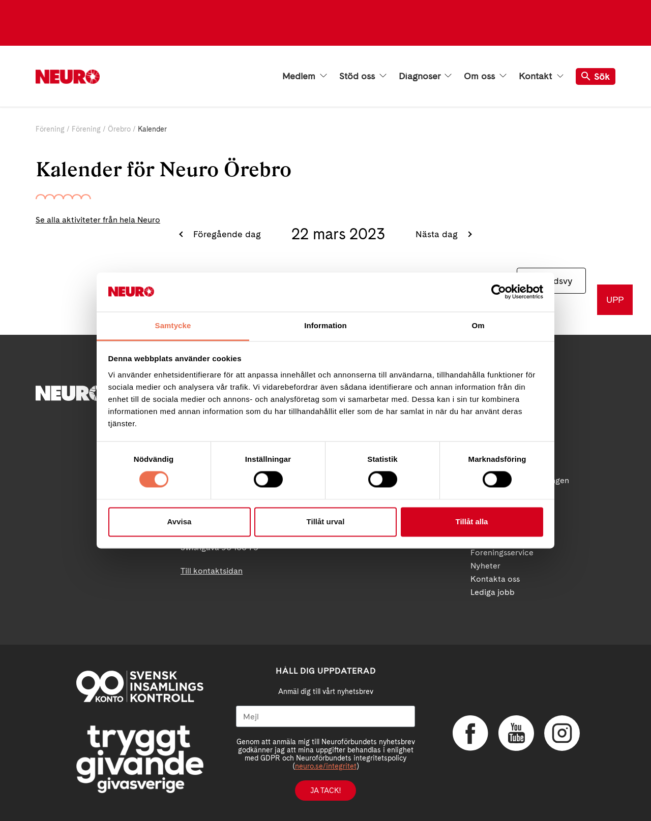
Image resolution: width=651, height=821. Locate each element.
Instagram (562, 733)
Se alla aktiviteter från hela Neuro (98, 220)
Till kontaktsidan (212, 571)
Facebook (470, 733)
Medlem (304, 76)
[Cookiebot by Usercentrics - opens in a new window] (498, 292)
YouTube (516, 733)
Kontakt (541, 76)
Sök (595, 76)
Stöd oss (363, 76)
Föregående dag (226, 234)
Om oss (485, 76)
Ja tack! (325, 790)
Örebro (119, 129)
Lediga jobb (492, 592)
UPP (615, 299)
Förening (50, 129)
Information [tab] (325, 325)
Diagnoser (425, 76)
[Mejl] (325, 716)
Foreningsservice (502, 552)
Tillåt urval (326, 521)
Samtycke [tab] (173, 325)
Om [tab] (477, 325)
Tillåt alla (472, 521)
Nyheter (485, 566)
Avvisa (179, 521)
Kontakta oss (495, 579)
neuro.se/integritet (326, 766)
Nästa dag (438, 234)
